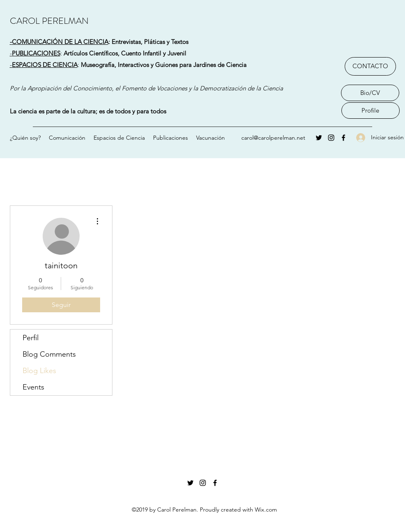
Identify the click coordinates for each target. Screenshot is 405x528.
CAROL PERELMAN (49, 20)
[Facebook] (343, 138)
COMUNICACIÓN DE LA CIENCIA (60, 42)
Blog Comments (49, 354)
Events (33, 387)
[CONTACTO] (370, 66)
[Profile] (370, 110)
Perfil (31, 337)
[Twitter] (319, 138)
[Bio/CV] (370, 93)
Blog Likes (39, 370)
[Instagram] (331, 138)
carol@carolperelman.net (273, 137)
